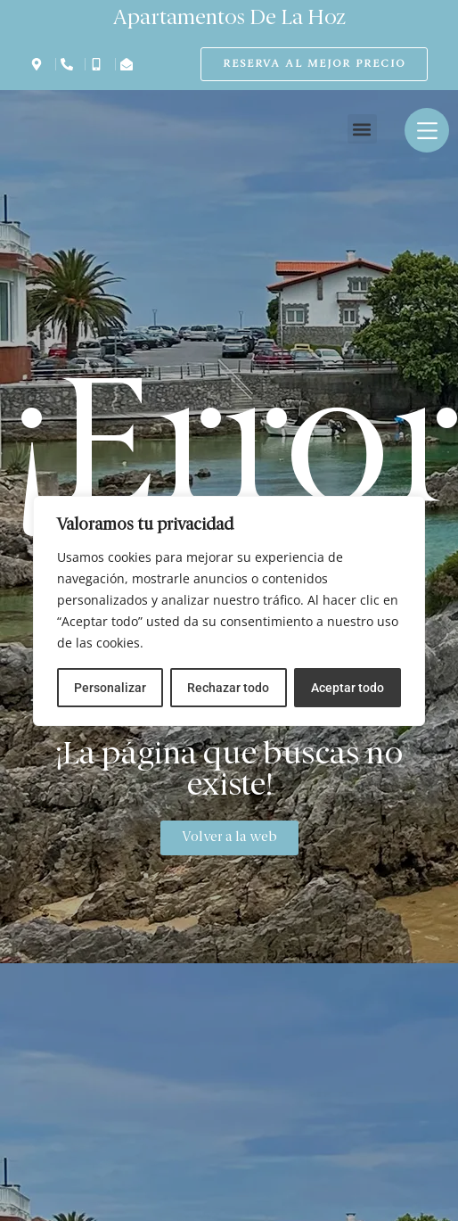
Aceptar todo (347, 688)
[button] (362, 129)
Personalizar (110, 688)
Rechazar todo (228, 688)
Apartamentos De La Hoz (229, 19)
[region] (229, 611)
